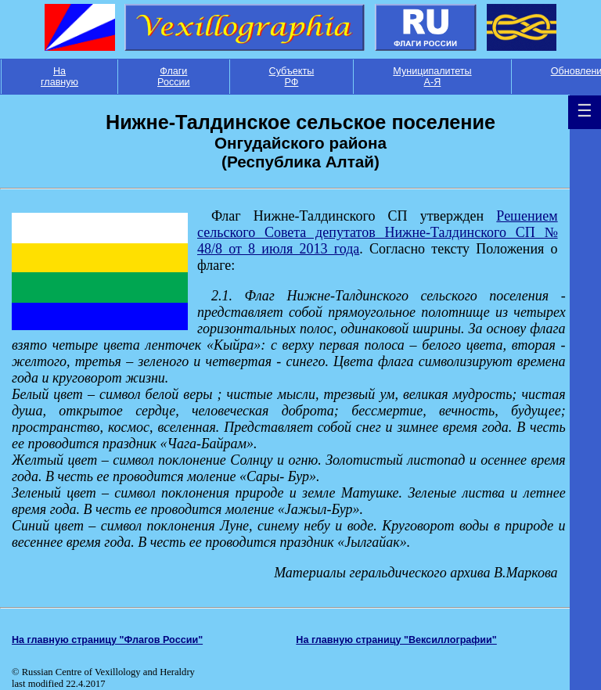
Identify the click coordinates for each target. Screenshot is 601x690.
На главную (59, 77)
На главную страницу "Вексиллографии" (396, 639)
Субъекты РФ (292, 77)
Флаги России (173, 77)
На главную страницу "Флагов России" (107, 639)
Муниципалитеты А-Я (432, 77)
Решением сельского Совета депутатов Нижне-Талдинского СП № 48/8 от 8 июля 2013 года (377, 232)
